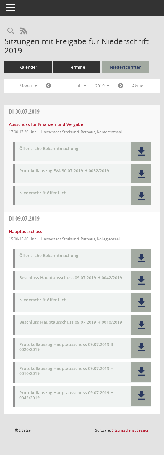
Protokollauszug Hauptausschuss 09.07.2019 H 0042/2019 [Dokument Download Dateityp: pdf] (66, 395)
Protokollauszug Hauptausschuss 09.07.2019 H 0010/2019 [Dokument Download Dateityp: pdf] (66, 371)
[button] (141, 151)
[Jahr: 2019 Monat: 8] (121, 86)
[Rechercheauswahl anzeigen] (10, 31)
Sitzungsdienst (130, 430)
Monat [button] (28, 86)
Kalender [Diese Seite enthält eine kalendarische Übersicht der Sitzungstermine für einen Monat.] (28, 67)
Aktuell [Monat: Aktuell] (139, 86)
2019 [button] (102, 86)
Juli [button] (80, 86)
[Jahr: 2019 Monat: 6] (48, 86)
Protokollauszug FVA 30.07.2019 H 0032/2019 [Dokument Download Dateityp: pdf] (64, 170)
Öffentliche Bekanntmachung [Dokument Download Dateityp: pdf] (48, 148)
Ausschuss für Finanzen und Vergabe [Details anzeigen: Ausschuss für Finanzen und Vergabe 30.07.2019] (46, 124)
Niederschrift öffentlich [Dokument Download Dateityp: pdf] (42, 193)
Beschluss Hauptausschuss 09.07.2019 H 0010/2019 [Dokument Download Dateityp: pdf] (70, 322)
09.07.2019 (24, 218)
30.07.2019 (24, 111)
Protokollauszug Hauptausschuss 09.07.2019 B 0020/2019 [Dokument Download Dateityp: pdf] (66, 347)
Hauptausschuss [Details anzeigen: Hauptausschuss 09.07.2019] (25, 231)
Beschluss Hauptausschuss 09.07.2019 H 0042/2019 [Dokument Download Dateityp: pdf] (70, 277)
